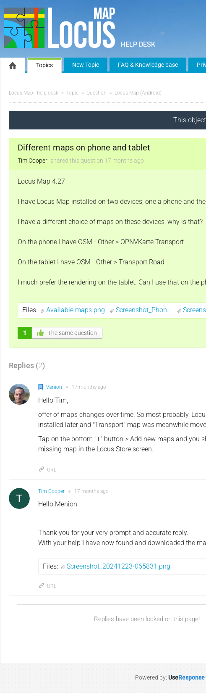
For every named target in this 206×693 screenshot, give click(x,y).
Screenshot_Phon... (145, 310)
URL (47, 470)
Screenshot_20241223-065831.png (118, 566)
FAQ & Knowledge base (148, 64)
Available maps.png (76, 310)
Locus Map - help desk (33, 93)
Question (96, 93)
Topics (44, 65)
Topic (72, 93)
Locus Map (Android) (138, 93)
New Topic (85, 64)
